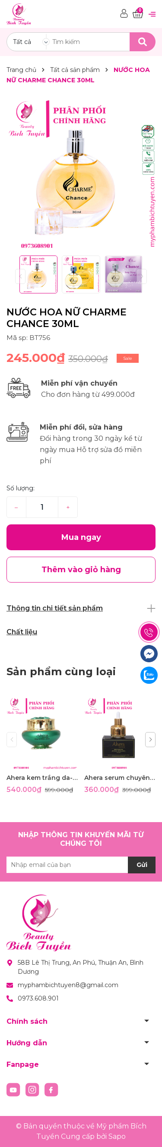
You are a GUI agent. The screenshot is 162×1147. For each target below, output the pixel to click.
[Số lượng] (42, 507)
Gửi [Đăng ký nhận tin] (142, 865)
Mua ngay (81, 537)
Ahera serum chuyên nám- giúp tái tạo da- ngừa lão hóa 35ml (120, 778)
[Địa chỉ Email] (81, 865)
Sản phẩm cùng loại (61, 671)
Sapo (117, 1136)
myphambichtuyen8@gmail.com (68, 985)
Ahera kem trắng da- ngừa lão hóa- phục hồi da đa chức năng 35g (42, 778)
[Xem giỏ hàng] (138, 14)
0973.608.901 (38, 998)
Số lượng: (20, 488)
